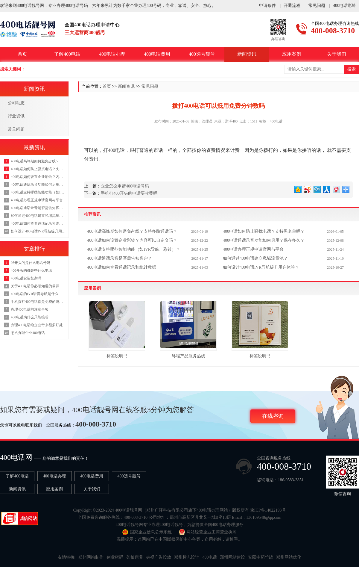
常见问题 (316, 3)
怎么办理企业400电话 (28, 333)
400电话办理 (112, 54)
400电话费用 (157, 54)
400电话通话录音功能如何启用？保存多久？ (264, 240)
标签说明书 (117, 356)
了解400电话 (67, 54)
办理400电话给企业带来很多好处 (37, 325)
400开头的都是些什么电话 (31, 270)
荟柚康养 (134, 557)
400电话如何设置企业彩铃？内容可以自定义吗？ (132, 240)
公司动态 (16, 103)
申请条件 (267, 3)
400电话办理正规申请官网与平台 (253, 249)
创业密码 (115, 557)
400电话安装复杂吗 (26, 278)
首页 (22, 54)
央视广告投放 (158, 557)
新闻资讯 (246, 54)
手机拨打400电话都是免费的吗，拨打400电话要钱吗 (38, 302)
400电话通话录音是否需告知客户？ (119, 258)
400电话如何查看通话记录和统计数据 (121, 267)
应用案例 (291, 54)
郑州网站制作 (91, 557)
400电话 (209, 557)
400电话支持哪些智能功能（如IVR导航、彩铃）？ (133, 249)
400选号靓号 (202, 54)
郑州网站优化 (288, 557)
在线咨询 (273, 416)
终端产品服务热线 (188, 356)
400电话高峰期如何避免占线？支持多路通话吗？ (132, 231)
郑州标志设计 (186, 557)
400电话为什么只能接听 (29, 317)
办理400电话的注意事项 (29, 309)
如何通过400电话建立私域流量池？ (255, 258)
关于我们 (336, 54)
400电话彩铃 (344, 3)
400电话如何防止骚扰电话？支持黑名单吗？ (264, 231)
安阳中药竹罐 (260, 557)
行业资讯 (16, 116)
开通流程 (292, 3)
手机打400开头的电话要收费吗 (129, 193)
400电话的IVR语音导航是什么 (34, 294)
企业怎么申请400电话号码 (125, 186)
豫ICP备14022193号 (268, 510)
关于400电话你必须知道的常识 (35, 286)
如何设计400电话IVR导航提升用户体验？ (261, 267)
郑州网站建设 (232, 557)
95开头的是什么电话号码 (30, 263)
